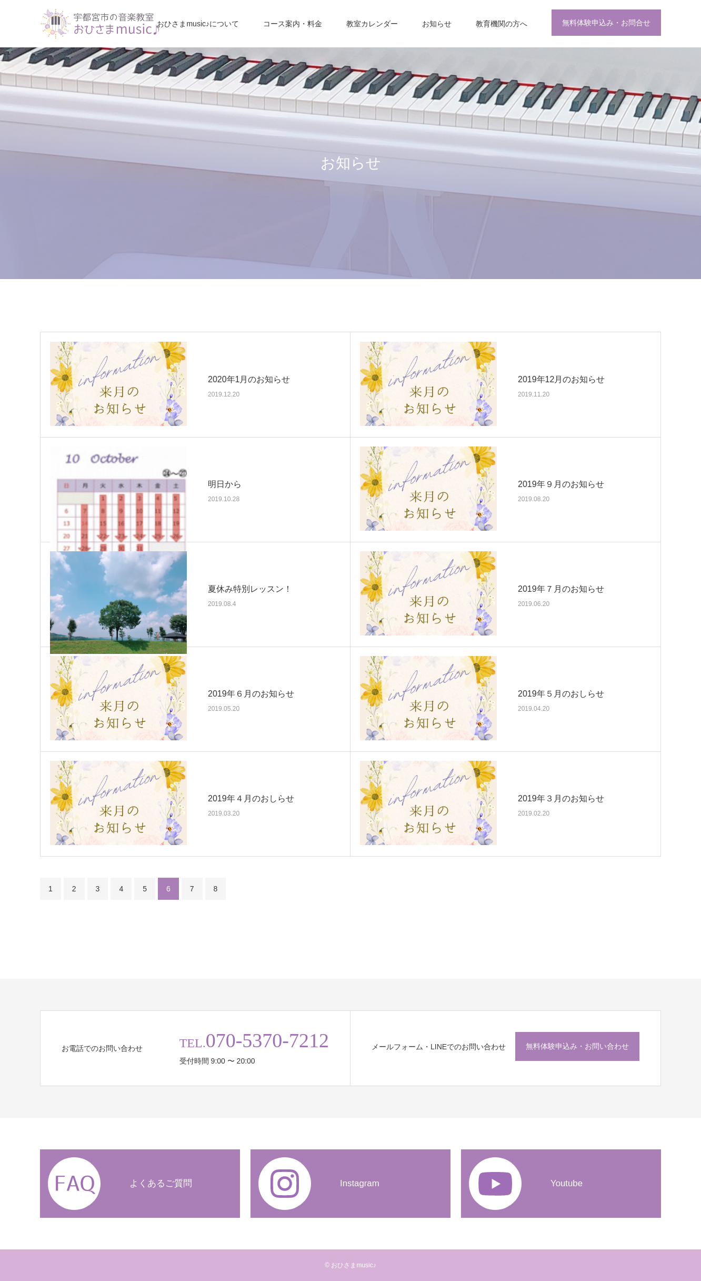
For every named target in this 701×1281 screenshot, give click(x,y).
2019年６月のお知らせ (251, 693)
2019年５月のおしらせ (561, 693)
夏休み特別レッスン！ (250, 588)
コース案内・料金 (292, 23)
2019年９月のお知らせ (561, 483)
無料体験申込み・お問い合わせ (577, 1046)
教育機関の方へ (501, 23)
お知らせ (437, 23)
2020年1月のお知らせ (249, 378)
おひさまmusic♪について (198, 23)
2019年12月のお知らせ (561, 378)
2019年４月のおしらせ (251, 797)
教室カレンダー (372, 23)
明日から (225, 483)
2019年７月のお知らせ (561, 588)
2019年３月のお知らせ (561, 797)
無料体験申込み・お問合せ (606, 22)
